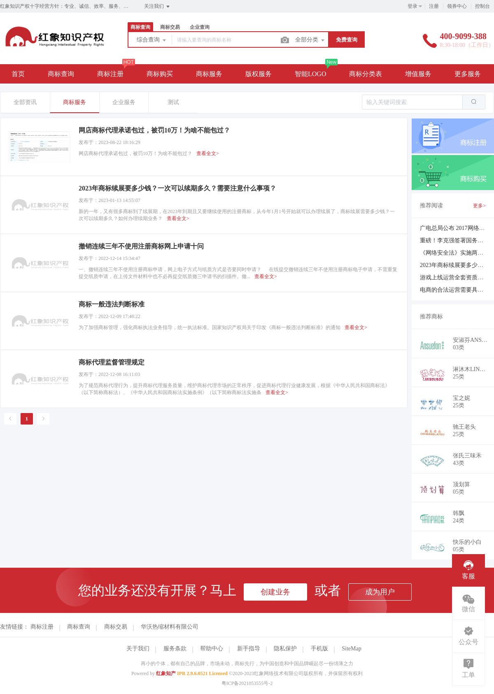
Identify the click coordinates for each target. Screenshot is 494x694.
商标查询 (140, 27)
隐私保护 (285, 648)
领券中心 (457, 6)
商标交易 (170, 27)
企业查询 (200, 27)
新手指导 (248, 648)
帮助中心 (211, 648)
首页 (18, 73)
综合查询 (152, 40)
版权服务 (258, 73)
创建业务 (275, 592)
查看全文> (207, 153)
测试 (173, 102)
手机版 (319, 648)
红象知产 (166, 673)
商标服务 (209, 73)
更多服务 (467, 73)
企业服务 (123, 102)
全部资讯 (25, 102)
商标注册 (110, 73)
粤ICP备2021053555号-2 (247, 683)
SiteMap (351, 648)
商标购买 (160, 73)
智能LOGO (310, 73)
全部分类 (310, 40)
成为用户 (380, 592)
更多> (479, 206)
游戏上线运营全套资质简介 (454, 277)
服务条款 (174, 648)
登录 (412, 6)
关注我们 (157, 6)
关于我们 (137, 648)
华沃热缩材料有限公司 (169, 627)
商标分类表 (365, 73)
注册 (434, 6)
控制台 (482, 6)
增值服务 (418, 73)
